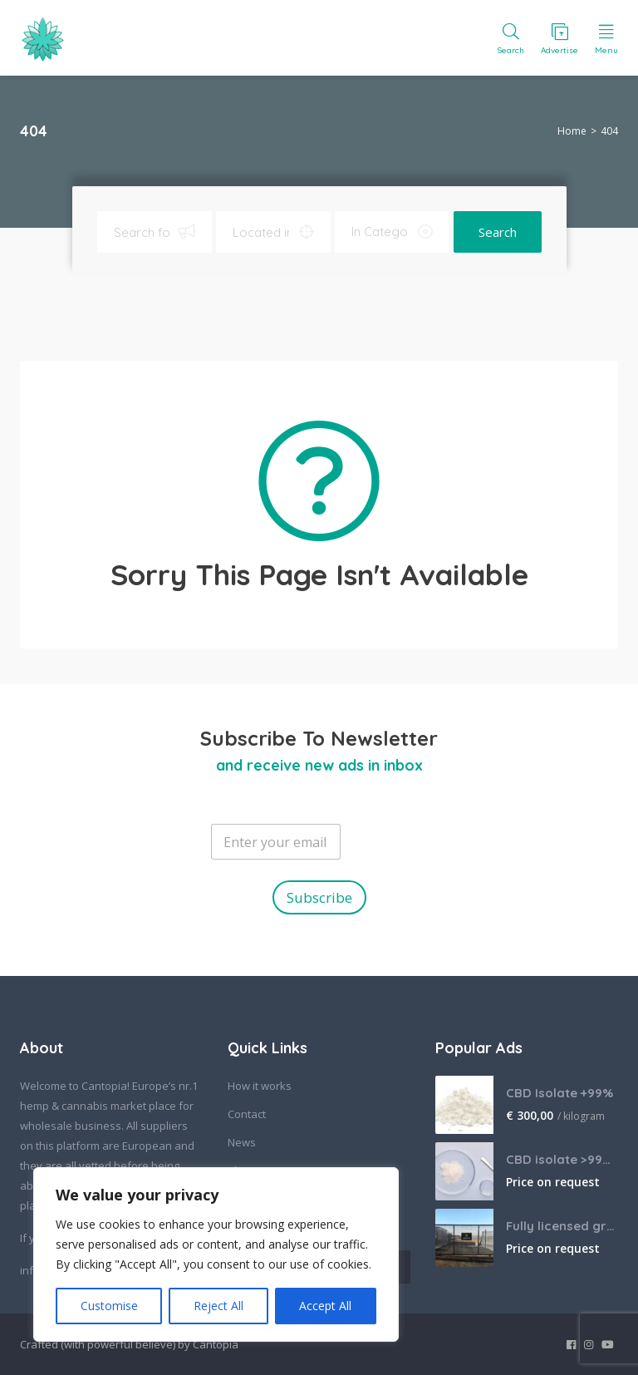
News (242, 1142)
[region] (216, 1254)
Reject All (218, 1305)
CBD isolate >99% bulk (562, 1159)
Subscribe (319, 897)
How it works (260, 1085)
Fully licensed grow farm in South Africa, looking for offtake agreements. (562, 1226)
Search (497, 232)
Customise (109, 1305)
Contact (247, 1113)
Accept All (325, 1305)
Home (571, 131)
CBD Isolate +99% (559, 1093)
